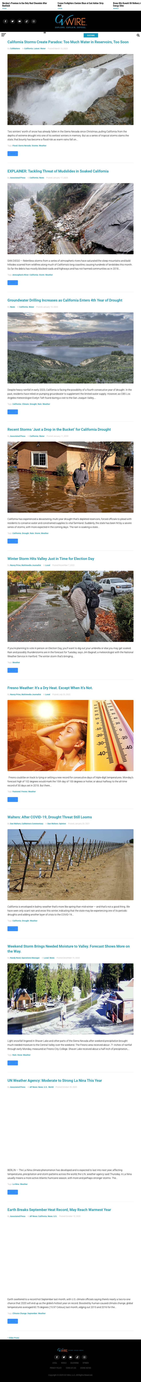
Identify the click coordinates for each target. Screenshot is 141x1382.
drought (33, 404)
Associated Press (17, 178)
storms (35, 145)
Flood (14, 145)
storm (41, 275)
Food (6, 8)
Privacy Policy (56, 1367)
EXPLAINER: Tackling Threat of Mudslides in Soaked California (58, 171)
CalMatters (15, 48)
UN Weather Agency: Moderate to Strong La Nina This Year (54, 1080)
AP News (33, 1087)
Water (43, 48)
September (32, 1313)
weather (42, 145)
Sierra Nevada (24, 145)
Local (62, 8)
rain (40, 404)
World (117, 8)
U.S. (46, 1087)
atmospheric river (20, 275)
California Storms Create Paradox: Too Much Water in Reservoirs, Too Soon (68, 42)
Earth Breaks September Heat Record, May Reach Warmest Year (59, 1210)
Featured (16, 791)
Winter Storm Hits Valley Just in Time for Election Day (50, 559)
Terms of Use (71, 1367)
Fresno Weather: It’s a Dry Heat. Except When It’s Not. (50, 688)
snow (19, 1055)
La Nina (15, 1184)
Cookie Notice (85, 1367)
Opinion (62, 824)
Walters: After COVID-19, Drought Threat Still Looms (49, 817)
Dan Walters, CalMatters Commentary (26, 824)
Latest (36, 48)
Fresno (24, 791)
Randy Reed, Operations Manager (25, 958)
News (41, 178)
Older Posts (13, 1338)
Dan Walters (53, 824)
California (28, 48)
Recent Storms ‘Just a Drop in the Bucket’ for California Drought (59, 429)
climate (25, 404)
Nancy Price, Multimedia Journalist (25, 565)
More (12, 153)
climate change (19, 1313)
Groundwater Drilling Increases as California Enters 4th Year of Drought (64, 300)
